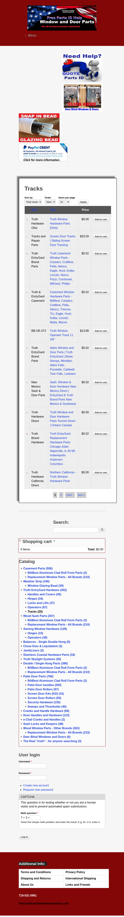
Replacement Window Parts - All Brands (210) (59, 577)
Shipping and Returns (36, 878)
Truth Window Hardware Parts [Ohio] (60, 223)
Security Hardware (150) (44, 702)
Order (48, 197)
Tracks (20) (35, 611)
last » (81, 495)
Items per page (67, 197)
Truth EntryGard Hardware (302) (45, 590)
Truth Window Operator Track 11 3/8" (61, 335)
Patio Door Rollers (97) (43, 689)
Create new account (36, 785)
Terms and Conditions (36, 872)
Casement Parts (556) (38, 568)
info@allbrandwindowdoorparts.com (44, 903)
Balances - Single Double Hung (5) (46, 641)
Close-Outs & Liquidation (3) (42, 646)
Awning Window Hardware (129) (45, 628)
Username (25, 761)
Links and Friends (78, 884)
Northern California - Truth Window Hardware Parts (63, 477)
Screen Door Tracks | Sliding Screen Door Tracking (62, 240)
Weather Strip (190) (36, 581)
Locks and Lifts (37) (41, 602)
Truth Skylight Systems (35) (42, 659)
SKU (34, 209)
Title (53, 209)
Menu (30, 35)
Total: (91, 549)
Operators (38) (37, 637)
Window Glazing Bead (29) (46, 585)
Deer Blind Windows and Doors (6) (46, 736)
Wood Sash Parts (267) (38, 615)
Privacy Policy (75, 872)
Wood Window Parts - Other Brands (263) (51, 728)
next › (70, 495)
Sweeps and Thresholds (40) (47, 706)
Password (25, 773)
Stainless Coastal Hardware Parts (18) (49, 654)
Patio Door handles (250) (44, 685)
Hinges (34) (35, 598)
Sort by (29, 197)
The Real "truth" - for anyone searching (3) (52, 741)
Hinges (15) (35, 633)
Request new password (38, 789)
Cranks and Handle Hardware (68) (46, 710)
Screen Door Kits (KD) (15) (46, 693)
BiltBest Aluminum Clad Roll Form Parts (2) (57, 572)
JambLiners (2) (33, 650)
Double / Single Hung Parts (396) (45, 663)
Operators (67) (37, 607)
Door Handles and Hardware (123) (46, 715)
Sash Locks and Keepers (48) (43, 723)
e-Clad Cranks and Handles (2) (44, 719)
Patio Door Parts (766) (38, 676)
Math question (29, 813)
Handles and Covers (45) (44, 594)
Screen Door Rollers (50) (44, 697)
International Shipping (81, 878)
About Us (27, 884)
